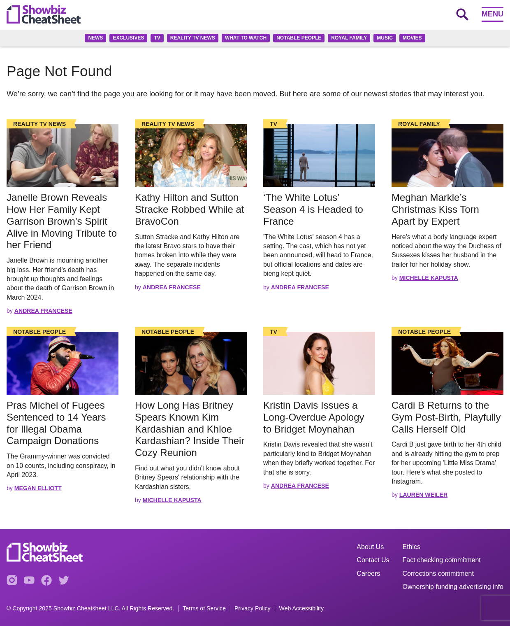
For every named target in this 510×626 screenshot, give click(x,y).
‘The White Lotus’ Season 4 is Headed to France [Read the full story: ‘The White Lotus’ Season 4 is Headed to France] (313, 209)
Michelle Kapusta (428, 278)
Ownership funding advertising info (453, 586)
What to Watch (246, 38)
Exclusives (128, 38)
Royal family (349, 38)
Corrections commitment (438, 573)
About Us (370, 546)
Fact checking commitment (442, 559)
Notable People (298, 38)
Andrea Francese (43, 310)
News (95, 38)
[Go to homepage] (44, 14)
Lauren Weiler (423, 494)
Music (385, 38)
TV (157, 38)
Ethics (412, 546)
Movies (412, 38)
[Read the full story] (62, 155)
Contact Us (373, 559)
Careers (368, 573)
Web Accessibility (301, 608)
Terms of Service (204, 608)
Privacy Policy (252, 608)
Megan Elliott (38, 488)
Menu (492, 14)
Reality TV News (192, 38)
